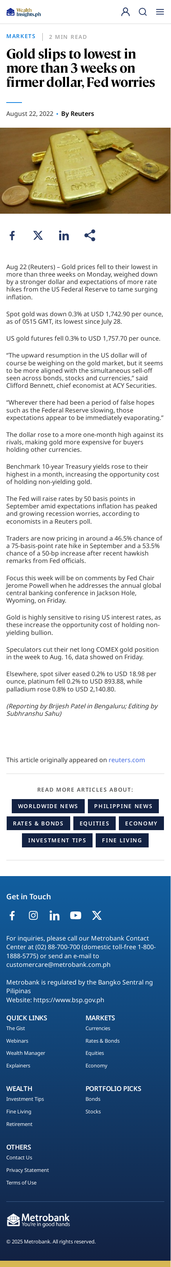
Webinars (17, 1041)
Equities (94, 823)
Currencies (98, 1028)
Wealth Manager (25, 1053)
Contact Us (19, 1158)
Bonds (93, 1099)
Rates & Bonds (38, 823)
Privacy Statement (27, 1170)
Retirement (19, 1124)
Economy (141, 823)
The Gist (15, 1028)
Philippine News (123, 806)
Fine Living (122, 840)
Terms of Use (21, 1183)
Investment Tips (57, 840)
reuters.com (127, 759)
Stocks (93, 1112)
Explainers (18, 1066)
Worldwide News (48, 806)
